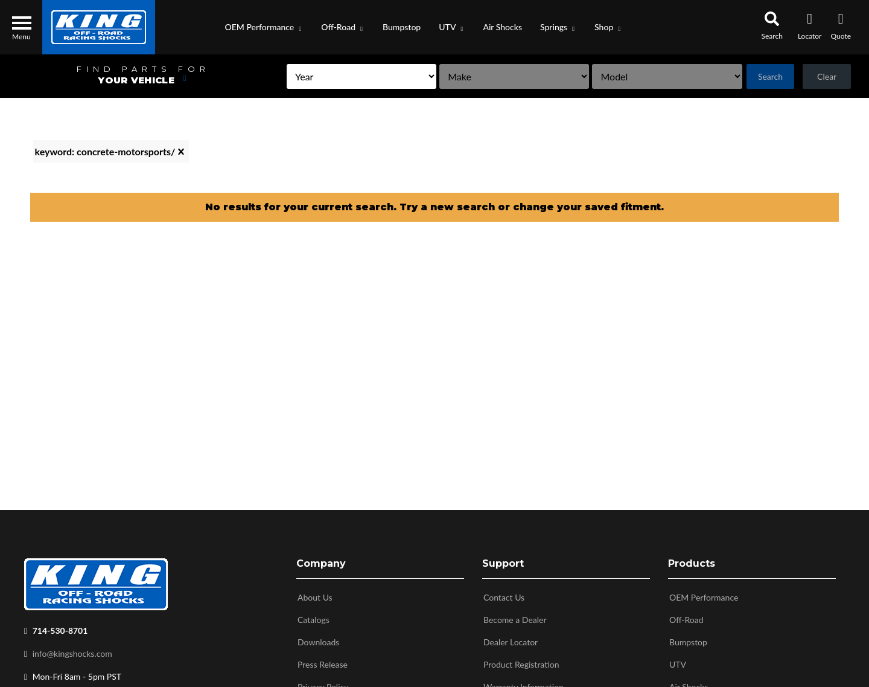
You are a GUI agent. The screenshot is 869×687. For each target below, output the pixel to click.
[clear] (181, 152)
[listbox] (278, 76)
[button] (264, 27)
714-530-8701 (60, 630)
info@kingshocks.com (72, 653)
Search (756, 76)
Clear (822, 76)
